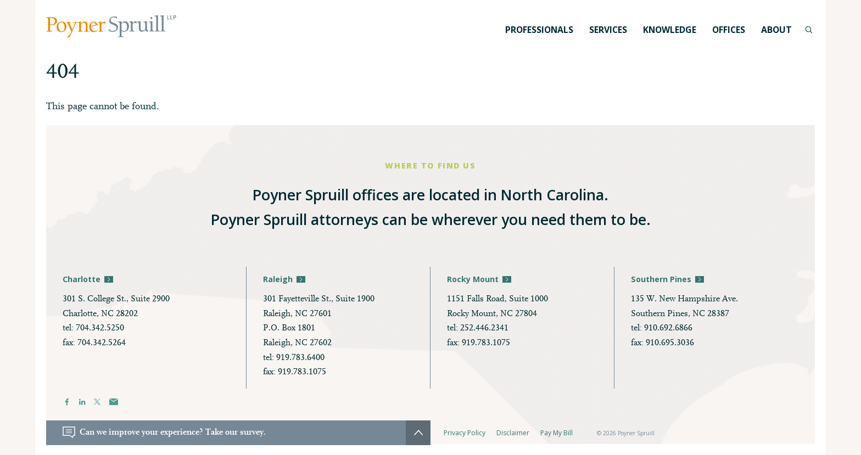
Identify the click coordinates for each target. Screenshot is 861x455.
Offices (728, 30)
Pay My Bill (556, 432)
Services (608, 30)
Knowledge (669, 30)
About (776, 30)
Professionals (539, 30)
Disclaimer (512, 432)
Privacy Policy (464, 432)
